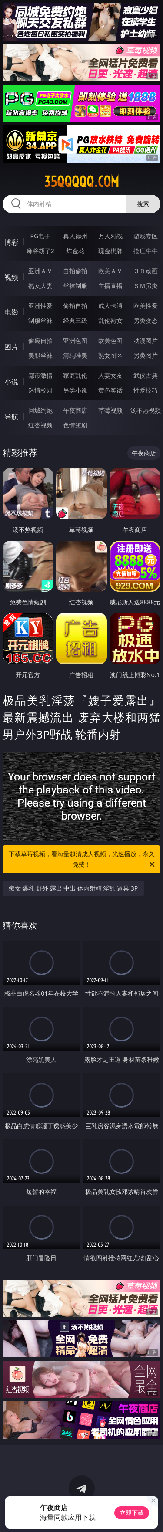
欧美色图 (110, 340)
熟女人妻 (40, 285)
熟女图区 (110, 355)
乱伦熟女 (110, 320)
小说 (11, 381)
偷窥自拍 (40, 340)
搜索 (143, 204)
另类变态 (145, 320)
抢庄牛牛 (145, 251)
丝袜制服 (75, 285)
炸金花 (75, 251)
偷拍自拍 (75, 306)
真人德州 (75, 236)
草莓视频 (110, 410)
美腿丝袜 (40, 355)
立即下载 (132, 1512)
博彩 (11, 242)
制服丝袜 (40, 320)
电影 (11, 312)
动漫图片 (145, 340)
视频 (11, 277)
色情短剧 (75, 425)
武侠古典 (145, 375)
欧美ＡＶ (110, 271)
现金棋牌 (110, 251)
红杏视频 (40, 425)
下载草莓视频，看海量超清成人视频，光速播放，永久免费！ (82, 860)
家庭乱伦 (75, 375)
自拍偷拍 (75, 271)
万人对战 (110, 236)
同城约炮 (40, 410)
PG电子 (40, 236)
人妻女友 (110, 375)
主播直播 (110, 285)
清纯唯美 (75, 355)
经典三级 (75, 320)
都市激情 (40, 375)
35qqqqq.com (81, 181)
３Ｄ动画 (145, 271)
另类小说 (75, 390)
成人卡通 (110, 306)
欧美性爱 (145, 306)
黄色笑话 (110, 390)
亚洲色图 (75, 340)
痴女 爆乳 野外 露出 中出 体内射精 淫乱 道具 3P (73, 888)
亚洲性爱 (40, 306)
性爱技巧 (145, 390)
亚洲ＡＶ (40, 271)
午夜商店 (75, 410)
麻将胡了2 (40, 251)
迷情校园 (40, 390)
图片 (11, 347)
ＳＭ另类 (145, 285)
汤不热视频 (145, 410)
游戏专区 (145, 236)
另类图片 (145, 355)
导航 (11, 416)
